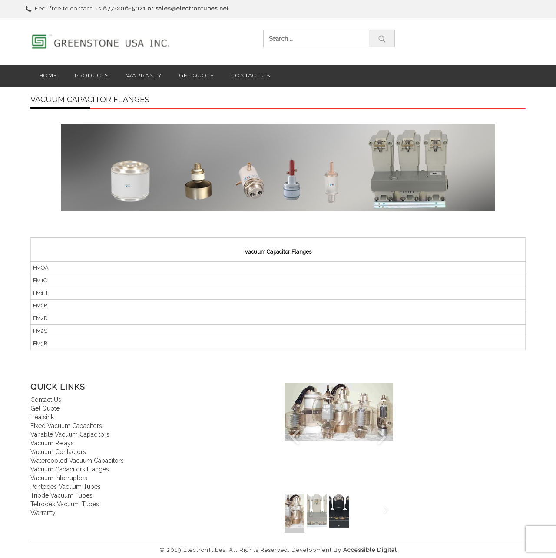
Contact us (251, 75)
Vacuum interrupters (58, 477)
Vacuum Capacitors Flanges (69, 469)
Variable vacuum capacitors (69, 434)
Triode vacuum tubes (61, 495)
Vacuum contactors (58, 451)
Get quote (45, 408)
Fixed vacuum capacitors (66, 425)
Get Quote (196, 75)
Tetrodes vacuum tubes (64, 504)
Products (92, 75)
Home (48, 75)
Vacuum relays (52, 443)
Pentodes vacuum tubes (65, 486)
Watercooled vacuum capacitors (77, 460)
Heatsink (42, 417)
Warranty (144, 75)
